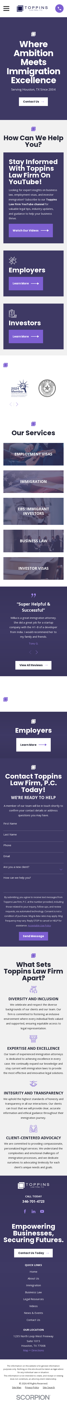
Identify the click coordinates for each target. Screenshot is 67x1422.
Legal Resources (33, 1299)
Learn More (26, 284)
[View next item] (17, 404)
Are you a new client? (16, 866)
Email (6, 856)
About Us (33, 1278)
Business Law (33, 1292)
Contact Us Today (33, 1253)
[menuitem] (16, 1388)
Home (33, 1271)
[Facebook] (25, 1211)
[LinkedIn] (33, 1211)
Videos (33, 1306)
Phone (7, 845)
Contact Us (33, 101)
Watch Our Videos (31, 230)
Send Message (33, 936)
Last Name (10, 834)
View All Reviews (33, 665)
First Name (10, 823)
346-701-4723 (33, 1201)
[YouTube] (42, 1211)
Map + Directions (33, 1350)
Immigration (33, 1285)
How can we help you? (17, 877)
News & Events (33, 1313)
